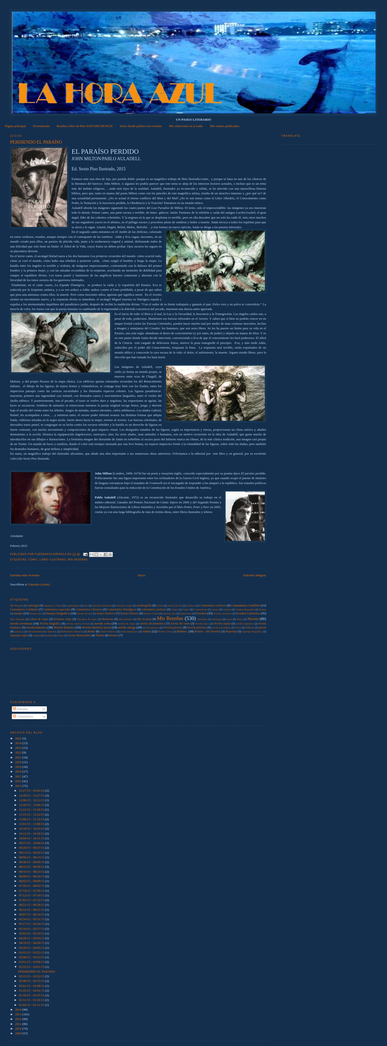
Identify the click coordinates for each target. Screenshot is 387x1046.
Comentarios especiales (56, 609)
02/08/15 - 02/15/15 (32, 981)
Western (113, 635)
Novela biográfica (50, 623)
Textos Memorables (79, 635)
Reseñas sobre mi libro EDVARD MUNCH (85, 126)
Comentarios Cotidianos (24, 609)
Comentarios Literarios (89, 609)
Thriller (100, 635)
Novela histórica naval (96, 627)
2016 (18, 781)
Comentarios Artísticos (213, 605)
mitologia (202, 619)
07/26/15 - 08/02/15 (32, 886)
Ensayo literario (129, 613)
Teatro (60, 635)
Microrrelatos (126, 619)
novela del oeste (180, 623)
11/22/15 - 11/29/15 (32, 809)
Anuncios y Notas (53, 605)
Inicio (141, 575)
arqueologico (73, 605)
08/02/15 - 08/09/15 (32, 881)
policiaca (19, 631)
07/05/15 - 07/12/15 (32, 900)
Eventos (201, 613)
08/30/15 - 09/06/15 (32, 862)
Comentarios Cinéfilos (245, 605)
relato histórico (108, 631)
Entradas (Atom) (39, 584)
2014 (18, 1009)
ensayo (18, 613)
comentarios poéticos (153, 609)
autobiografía (144, 605)
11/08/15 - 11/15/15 (32, 819)
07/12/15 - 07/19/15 (32, 895)
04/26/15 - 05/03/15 (32, 938)
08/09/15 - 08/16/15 (32, 876)
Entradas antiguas (254, 575)
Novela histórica (64, 627)
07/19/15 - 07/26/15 (32, 890)
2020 (18, 762)
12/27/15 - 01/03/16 (32, 790)
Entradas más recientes (24, 575)
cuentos (227, 609)
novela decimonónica (152, 623)
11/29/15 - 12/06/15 (32, 805)
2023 (18, 748)
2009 (18, 1033)
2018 (18, 771)
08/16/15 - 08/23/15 (32, 871)
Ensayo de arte (84, 613)
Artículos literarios (102, 605)
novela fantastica (244, 623)
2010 (18, 1028)
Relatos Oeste (165, 631)
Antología (33, 605)
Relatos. (182, 631)
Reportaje (231, 631)
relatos (146, 631)
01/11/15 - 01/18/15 (32, 1000)
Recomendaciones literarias (42, 631)
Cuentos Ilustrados (245, 609)
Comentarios (23, 716)
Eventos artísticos (222, 613)
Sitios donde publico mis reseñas (141, 126)
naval (229, 619)
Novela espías (222, 623)
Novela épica (202, 623)
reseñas (36, 635)
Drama (262, 609)
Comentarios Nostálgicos (121, 609)
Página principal (15, 126)
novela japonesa (151, 627)
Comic (174, 609)
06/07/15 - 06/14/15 (32, 914)
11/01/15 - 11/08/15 (32, 824)
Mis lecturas (144, 619)
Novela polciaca (173, 627)
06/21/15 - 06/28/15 (32, 905)
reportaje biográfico (252, 631)
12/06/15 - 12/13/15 (32, 800)
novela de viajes (126, 623)
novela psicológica (221, 627)
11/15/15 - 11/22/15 (32, 814)
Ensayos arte (169, 613)
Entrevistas (186, 613)
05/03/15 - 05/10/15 (32, 933)
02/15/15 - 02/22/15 (32, 976)
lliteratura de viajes (87, 619)
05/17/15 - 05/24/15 (32, 924)
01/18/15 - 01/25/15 (32, 995)
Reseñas (48, 635)
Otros (238, 627)
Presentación (41, 126)
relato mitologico (129, 631)
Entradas (20, 709)
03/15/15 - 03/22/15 (32, 952)
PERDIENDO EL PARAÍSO (36, 142)
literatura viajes (63, 619)
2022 (18, 752)
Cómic (33, 559)
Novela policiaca (197, 627)
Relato (91, 631)
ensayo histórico (106, 613)
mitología (217, 619)
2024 (18, 743)
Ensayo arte (36, 613)
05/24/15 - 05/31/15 (32, 919)
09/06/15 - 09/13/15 (32, 857)
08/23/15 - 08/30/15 (32, 866)
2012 (18, 1019)
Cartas (159, 605)
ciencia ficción (174, 605)
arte (86, 605)
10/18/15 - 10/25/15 (32, 828)
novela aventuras (21, 623)
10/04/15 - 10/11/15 (32, 838)
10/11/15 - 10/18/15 (32, 833)
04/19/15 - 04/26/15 (32, 943)
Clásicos (191, 605)
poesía (262, 627)
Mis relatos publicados (224, 126)
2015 (18, 786)
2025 (18, 738)
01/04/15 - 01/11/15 (32, 1005)
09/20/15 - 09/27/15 (32, 847)
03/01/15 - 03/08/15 (32, 962)
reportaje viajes (19, 635)
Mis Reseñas (78, 559)
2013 (18, 1014)
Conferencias (200, 609)
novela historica (36, 627)
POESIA (249, 627)
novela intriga (127, 627)
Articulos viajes (124, 605)
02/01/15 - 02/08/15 (32, 986)
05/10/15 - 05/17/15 (32, 929)
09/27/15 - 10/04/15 (32, 843)
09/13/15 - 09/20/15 (32, 852)
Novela (252, 619)
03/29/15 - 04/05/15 (32, 948)
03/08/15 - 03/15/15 (32, 957)
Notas (240, 619)
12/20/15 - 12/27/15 (32, 795)
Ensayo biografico (58, 613)
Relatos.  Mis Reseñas (208, 631)
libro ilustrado (53, 559)
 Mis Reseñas (16, 605)
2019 (18, 767)
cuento (215, 609)
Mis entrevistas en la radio (186, 126)
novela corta (102, 623)
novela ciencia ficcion (77, 623)
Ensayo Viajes (151, 613)
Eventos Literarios (248, 613)
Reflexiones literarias (72, 631)
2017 (18, 776)
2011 (18, 1024)
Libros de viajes (38, 619)
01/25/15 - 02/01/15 (32, 990)
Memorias (107, 619)
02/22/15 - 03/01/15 (32, 967)
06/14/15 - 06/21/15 (32, 910)
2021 (18, 757)
